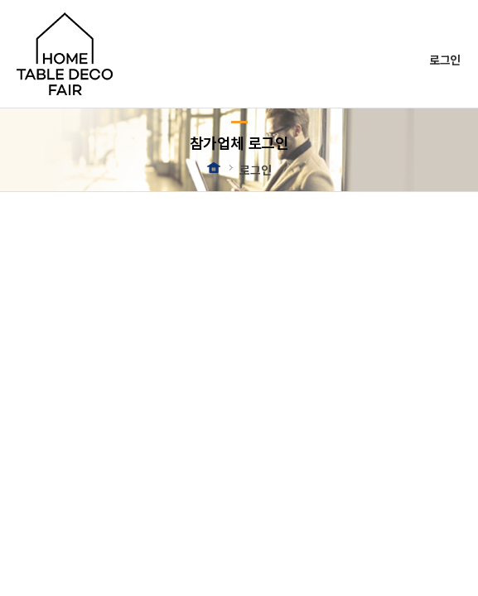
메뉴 (449, 29)
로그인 (445, 59)
